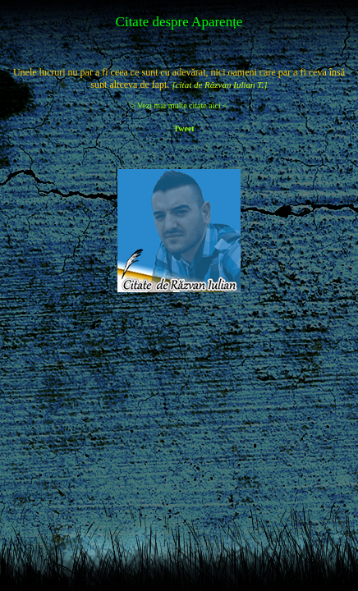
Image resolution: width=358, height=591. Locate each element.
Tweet (183, 128)
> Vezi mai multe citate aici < (179, 105)
